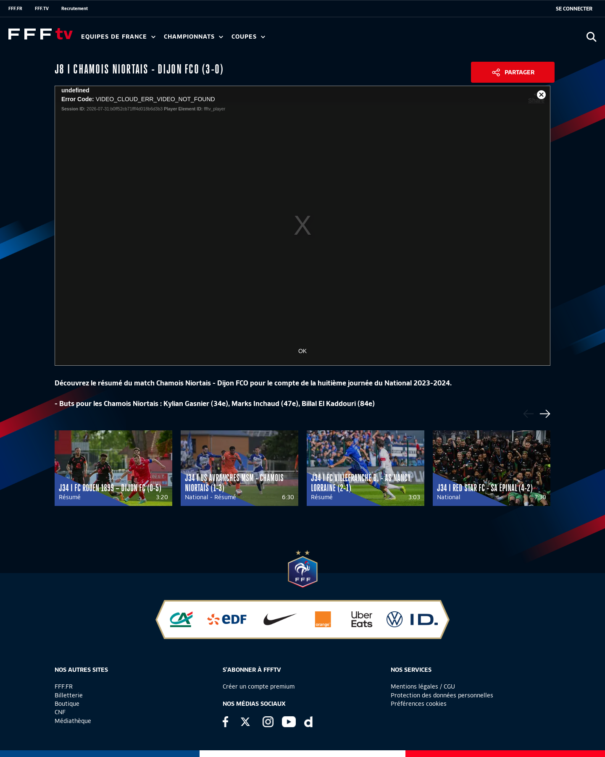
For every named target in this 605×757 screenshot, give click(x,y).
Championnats (193, 37)
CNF (60, 712)
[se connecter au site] (574, 9)
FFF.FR (15, 8)
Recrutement (74, 8)
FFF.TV (42, 8)
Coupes (248, 37)
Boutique (67, 703)
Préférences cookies (419, 703)
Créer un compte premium (259, 686)
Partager (519, 72)
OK (302, 351)
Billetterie (69, 695)
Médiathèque (73, 721)
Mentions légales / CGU (423, 686)
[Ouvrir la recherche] (591, 36)
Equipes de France (118, 37)
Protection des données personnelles (442, 695)
